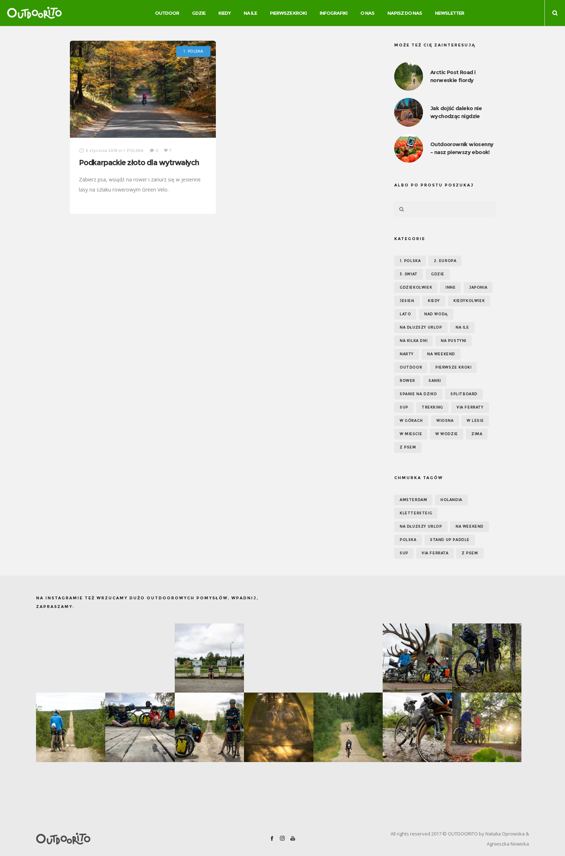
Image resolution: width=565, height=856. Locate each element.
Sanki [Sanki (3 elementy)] (434, 380)
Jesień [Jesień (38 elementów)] (407, 300)
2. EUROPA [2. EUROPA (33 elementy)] (445, 260)
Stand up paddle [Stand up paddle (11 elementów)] (450, 539)
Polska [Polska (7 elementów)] (408, 539)
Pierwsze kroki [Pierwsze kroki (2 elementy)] (453, 367)
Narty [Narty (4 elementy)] (407, 354)
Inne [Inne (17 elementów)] (450, 287)
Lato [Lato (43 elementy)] (405, 314)
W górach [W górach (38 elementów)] (411, 420)
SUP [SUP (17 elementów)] (404, 407)
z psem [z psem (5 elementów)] (470, 553)
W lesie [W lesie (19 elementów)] (475, 420)
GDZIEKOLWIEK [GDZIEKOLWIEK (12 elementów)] (416, 287)
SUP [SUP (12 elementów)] (404, 553)
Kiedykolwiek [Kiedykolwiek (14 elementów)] (469, 300)
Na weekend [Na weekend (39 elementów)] (441, 354)
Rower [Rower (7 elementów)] (407, 380)
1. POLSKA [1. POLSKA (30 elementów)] (410, 260)
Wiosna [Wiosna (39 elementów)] (445, 420)
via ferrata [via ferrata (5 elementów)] (435, 553)
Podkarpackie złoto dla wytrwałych (139, 162)
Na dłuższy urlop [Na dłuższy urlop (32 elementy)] (421, 327)
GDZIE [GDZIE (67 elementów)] (437, 274)
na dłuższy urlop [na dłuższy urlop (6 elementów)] (421, 526)
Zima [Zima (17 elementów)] (476, 434)
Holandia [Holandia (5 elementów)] (451, 499)
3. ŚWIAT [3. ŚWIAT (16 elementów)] (409, 274)
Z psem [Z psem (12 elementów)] (408, 447)
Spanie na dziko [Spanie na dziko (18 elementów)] (418, 394)
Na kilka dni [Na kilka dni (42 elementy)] (413, 340)
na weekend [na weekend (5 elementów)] (469, 526)
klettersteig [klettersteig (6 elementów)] (416, 513)
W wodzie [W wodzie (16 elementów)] (446, 434)
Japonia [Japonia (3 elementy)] (478, 287)
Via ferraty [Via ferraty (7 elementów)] (470, 407)
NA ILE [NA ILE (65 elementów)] (462, 327)
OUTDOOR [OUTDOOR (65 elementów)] (411, 367)
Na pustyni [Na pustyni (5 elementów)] (453, 340)
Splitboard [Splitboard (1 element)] (463, 394)
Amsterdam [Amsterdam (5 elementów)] (413, 499)
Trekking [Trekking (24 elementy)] (432, 407)
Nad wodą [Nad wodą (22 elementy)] (436, 314)
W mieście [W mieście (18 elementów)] (411, 434)
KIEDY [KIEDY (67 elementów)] (434, 300)
